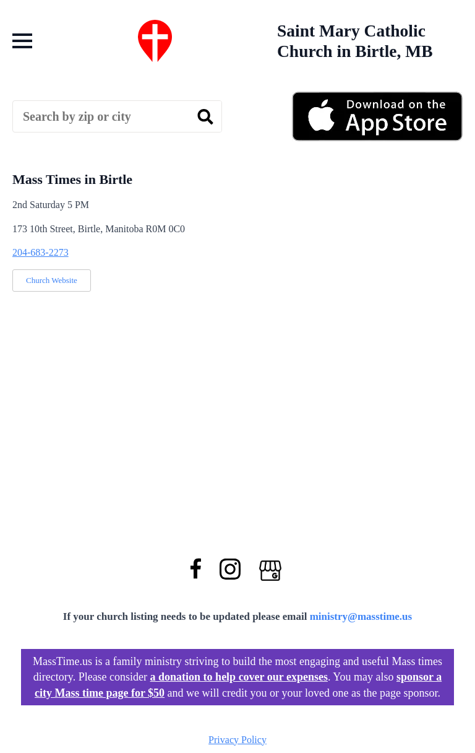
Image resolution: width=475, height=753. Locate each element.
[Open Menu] (22, 41)
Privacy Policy (237, 739)
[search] (205, 117)
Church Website (51, 280)
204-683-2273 (40, 252)
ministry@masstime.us (361, 616)
